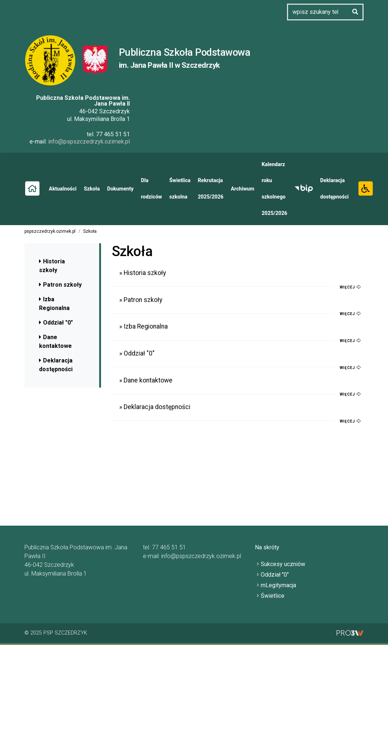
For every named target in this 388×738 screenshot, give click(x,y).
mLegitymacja (281, 584)
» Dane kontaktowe (145, 380)
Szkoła (91, 188)
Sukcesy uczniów (286, 563)
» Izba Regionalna (143, 326)
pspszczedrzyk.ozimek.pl (49, 230)
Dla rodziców (150, 188)
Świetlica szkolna (178, 188)
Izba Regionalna (54, 303)
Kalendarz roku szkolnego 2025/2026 (272, 188)
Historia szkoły (52, 265)
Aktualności (62, 188)
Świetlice (275, 595)
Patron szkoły (60, 284)
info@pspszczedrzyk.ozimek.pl (89, 141)
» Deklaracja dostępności (154, 406)
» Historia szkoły (142, 272)
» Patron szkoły (140, 299)
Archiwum (240, 188)
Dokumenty (119, 188)
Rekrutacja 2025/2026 (209, 188)
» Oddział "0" (137, 353)
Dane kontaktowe (55, 341)
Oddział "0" (56, 322)
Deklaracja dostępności (332, 188)
